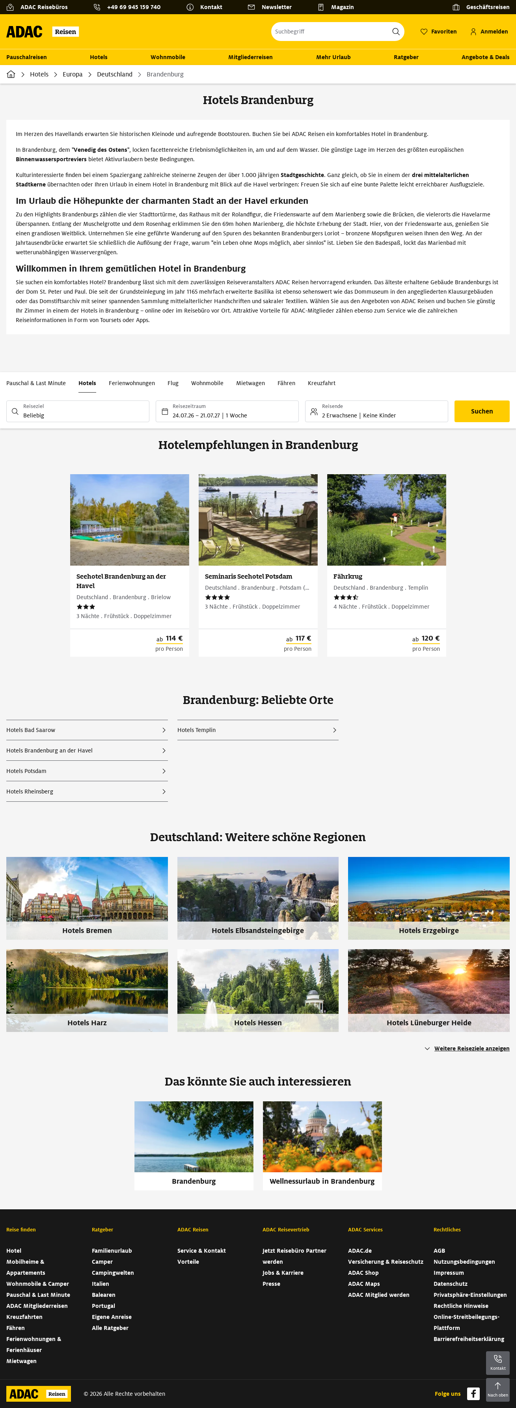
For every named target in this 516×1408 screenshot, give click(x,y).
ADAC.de (360, 1250)
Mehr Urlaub (333, 57)
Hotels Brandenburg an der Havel (49, 750)
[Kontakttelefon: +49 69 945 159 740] (130, 7)
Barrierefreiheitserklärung (469, 1339)
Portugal (103, 1305)
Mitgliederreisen (250, 57)
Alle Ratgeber (110, 1328)
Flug (173, 383)
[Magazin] (338, 7)
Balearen (103, 1294)
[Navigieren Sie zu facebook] (473, 1394)
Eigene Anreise (112, 1316)
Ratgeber (406, 57)
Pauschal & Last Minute (36, 383)
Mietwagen (250, 383)
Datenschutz (451, 1283)
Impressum (449, 1272)
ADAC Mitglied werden (379, 1294)
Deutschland (114, 74)
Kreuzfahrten (24, 1316)
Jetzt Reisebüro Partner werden (294, 1256)
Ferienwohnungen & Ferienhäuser (33, 1344)
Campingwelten (113, 1272)
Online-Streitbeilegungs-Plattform (466, 1322)
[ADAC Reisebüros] (40, 7)
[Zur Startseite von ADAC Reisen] (45, 31)
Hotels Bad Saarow (30, 730)
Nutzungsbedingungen (464, 1261)
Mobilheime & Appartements (25, 1267)
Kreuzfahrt (321, 383)
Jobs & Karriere (283, 1272)
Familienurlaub (112, 1250)
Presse (271, 1283)
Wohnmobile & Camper (37, 1283)
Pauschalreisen (26, 57)
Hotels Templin (196, 730)
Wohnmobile (168, 57)
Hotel (13, 1250)
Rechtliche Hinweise (461, 1305)
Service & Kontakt (201, 1250)
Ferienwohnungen (132, 383)
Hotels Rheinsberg (29, 791)
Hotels (99, 57)
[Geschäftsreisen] (481, 7)
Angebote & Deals (486, 57)
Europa (73, 74)
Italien (100, 1283)
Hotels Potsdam (26, 771)
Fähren (286, 383)
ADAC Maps (364, 1283)
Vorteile (188, 1261)
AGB (439, 1250)
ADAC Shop (363, 1272)
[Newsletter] (273, 7)
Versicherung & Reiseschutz (385, 1261)
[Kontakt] (207, 7)
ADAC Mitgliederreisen (37, 1305)
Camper (102, 1261)
